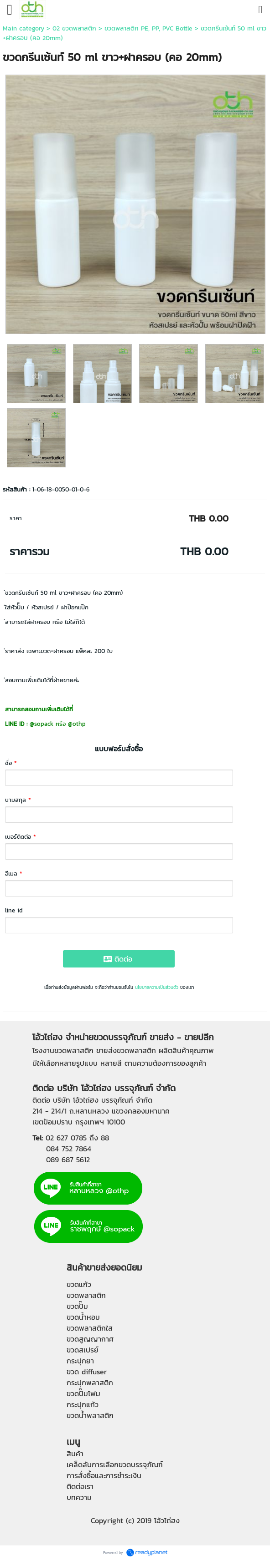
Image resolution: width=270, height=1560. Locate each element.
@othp (77, 723)
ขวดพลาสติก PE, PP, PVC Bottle (148, 28)
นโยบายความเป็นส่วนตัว (156, 987)
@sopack (41, 723)
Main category (23, 28)
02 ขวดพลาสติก (74, 28)
